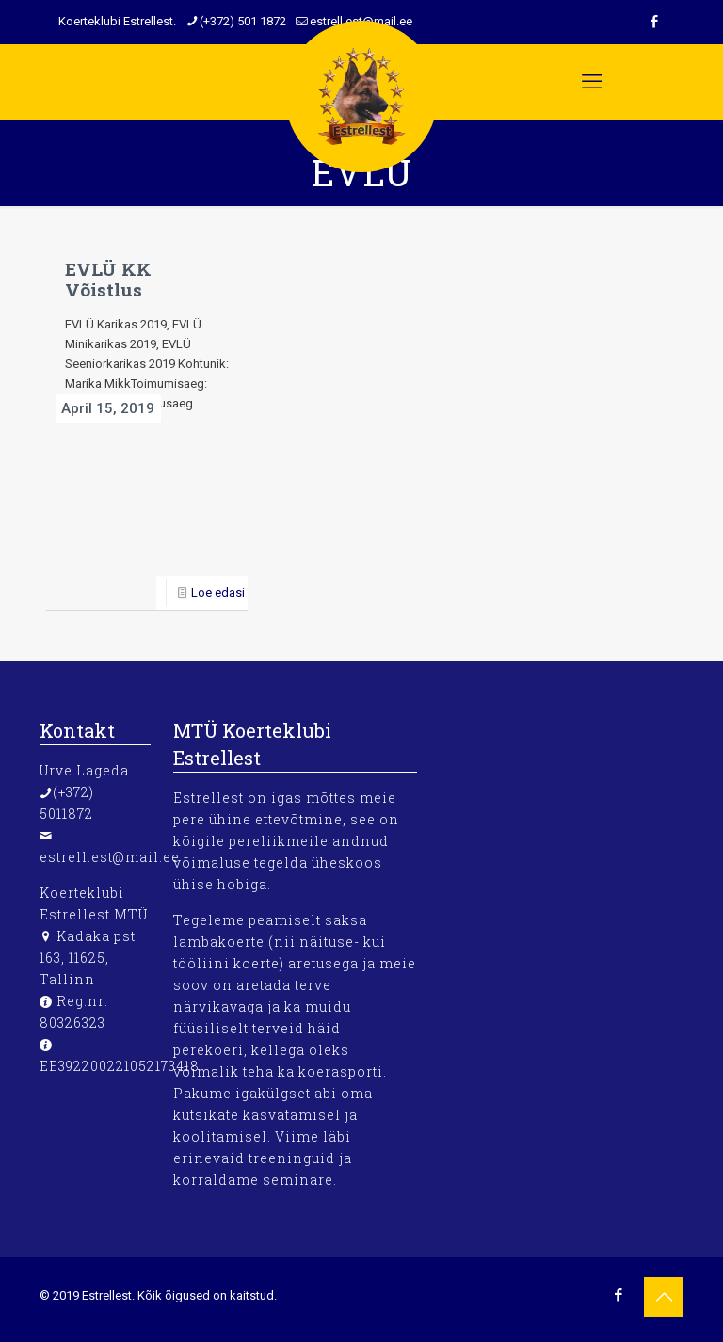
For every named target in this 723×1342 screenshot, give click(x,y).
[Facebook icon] (618, 1294)
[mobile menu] (592, 82)
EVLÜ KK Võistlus (108, 279)
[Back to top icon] (663, 1297)
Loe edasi (218, 592)
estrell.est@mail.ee (110, 857)
